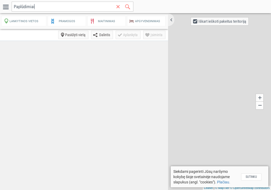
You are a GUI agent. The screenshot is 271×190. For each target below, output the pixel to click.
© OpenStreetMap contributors (250, 187)
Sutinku (251, 177)
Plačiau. (223, 182)
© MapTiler (222, 187)
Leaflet (208, 187)
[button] (171, 19)
